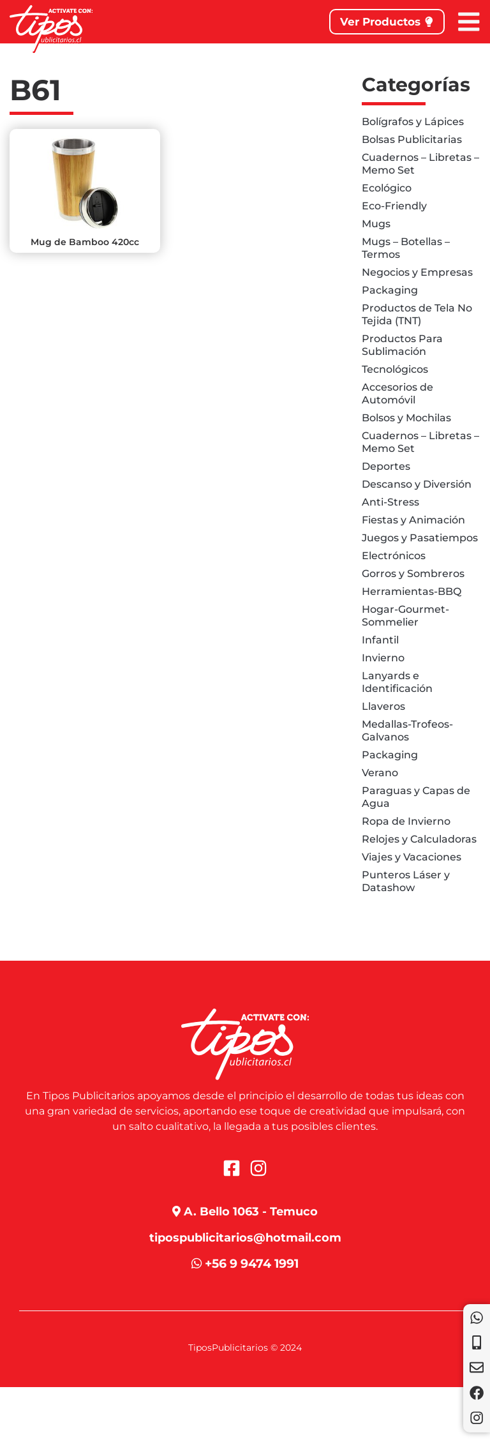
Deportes (386, 466)
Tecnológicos (395, 369)
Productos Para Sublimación (402, 345)
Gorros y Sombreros (413, 573)
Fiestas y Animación (413, 520)
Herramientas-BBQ (411, 591)
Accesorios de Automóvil (397, 393)
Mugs (376, 224)
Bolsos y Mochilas (406, 418)
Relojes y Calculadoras (419, 839)
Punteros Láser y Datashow (406, 881)
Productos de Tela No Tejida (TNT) (417, 314)
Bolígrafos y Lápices (413, 122)
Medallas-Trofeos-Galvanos (407, 730)
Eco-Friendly (394, 206)
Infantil (380, 640)
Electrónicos (394, 556)
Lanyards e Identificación (397, 682)
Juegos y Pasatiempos (420, 538)
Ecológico (387, 188)
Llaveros (383, 706)
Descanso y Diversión (416, 484)
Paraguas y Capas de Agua (416, 797)
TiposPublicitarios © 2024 (245, 1348)
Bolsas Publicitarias (412, 139)
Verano (380, 773)
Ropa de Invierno (406, 821)
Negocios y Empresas (417, 272)
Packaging (390, 290)
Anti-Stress (390, 502)
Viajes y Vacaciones (411, 857)
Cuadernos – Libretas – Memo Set (420, 163)
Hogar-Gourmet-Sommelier (405, 615)
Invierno (383, 658)
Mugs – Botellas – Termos (406, 248)
